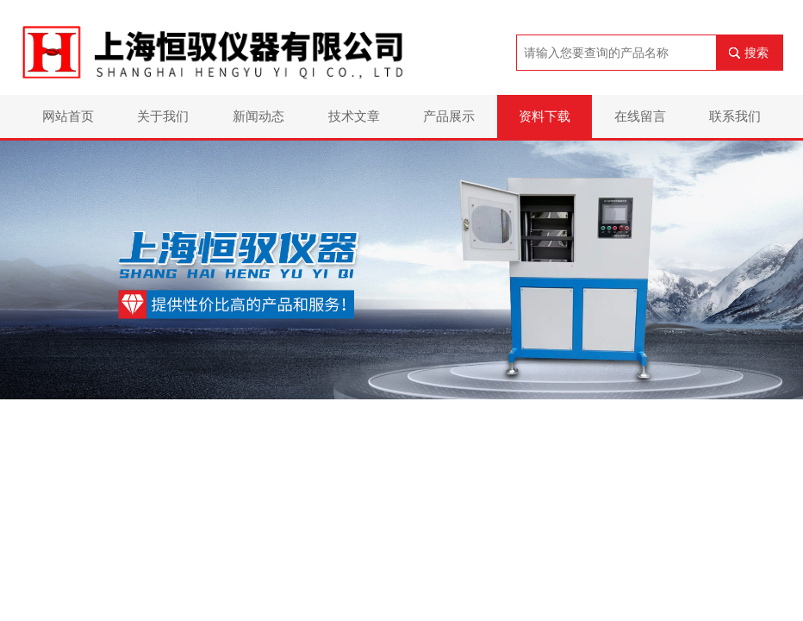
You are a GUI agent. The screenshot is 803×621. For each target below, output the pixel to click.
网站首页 (68, 116)
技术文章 (354, 116)
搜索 (756, 53)
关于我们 (163, 116)
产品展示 (449, 116)
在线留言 (640, 116)
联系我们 (735, 116)
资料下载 (544, 116)
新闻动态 (258, 116)
